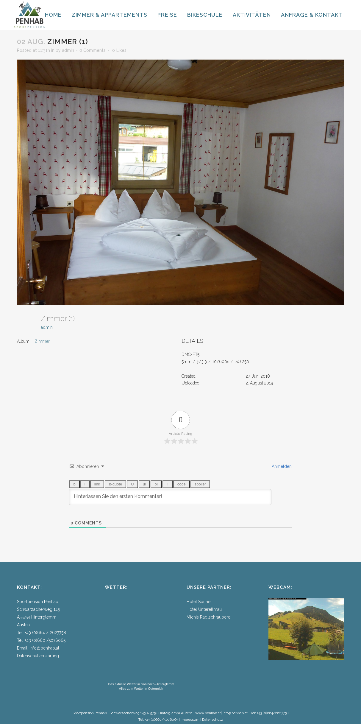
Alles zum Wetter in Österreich (141, 688)
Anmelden (281, 466)
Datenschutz (212, 719)
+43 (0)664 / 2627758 (45, 632)
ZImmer (42, 341)
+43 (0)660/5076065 (161, 719)
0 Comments (92, 50)
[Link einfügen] (97, 484)
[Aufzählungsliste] (144, 484)
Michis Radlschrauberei (209, 617)
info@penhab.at (44, 648)
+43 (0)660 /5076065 (45, 640)
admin (68, 50)
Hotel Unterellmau (204, 609)
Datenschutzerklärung (38, 655)
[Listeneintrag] (167, 484)
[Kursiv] (85, 484)
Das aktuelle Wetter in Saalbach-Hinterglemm (141, 684)
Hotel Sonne (198, 601)
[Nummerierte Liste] (156, 484)
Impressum (190, 719)
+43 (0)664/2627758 (273, 713)
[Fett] (74, 484)
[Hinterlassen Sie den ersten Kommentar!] (170, 497)
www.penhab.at (208, 713)
